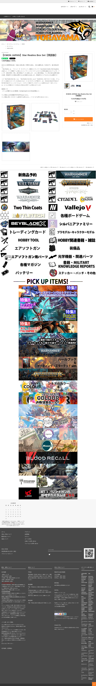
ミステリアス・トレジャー (91, 665)
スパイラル (83, 641)
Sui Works (90, 606)
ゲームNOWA (84, 628)
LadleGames (83, 592)
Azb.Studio (83, 579)
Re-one (89, 599)
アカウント (72, 1)
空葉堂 (89, 641)
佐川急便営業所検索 (6, 591)
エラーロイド (91, 618)
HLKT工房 (83, 587)
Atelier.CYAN (90, 577)
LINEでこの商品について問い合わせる (49, 167)
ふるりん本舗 (91, 658)
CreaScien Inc (91, 580)
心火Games (83, 631)
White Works (83, 615)
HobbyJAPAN (91, 587)
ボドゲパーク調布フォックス (91, 661)
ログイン (81, 1)
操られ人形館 (84, 643)
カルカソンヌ (91, 621)
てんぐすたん (84, 645)
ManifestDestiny (84, 593)
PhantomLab (90, 597)
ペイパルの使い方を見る (59, 606)
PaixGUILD (83, 597)
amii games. (90, 576)
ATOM (6, 549)
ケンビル (90, 628)
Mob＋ (82, 596)
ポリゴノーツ (84, 663)
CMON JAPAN (10, 48)
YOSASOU (90, 615)
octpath (89, 596)
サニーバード (91, 634)
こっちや (90, 631)
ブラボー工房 (84, 658)
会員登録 (91, 1)
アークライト (84, 617)
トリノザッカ (91, 647)
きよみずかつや (84, 624)
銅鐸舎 (89, 645)
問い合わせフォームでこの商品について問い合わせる (72, 167)
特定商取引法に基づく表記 (87, 125)
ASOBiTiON (83, 577)
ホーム (3, 44)
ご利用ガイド (7, 16)
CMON (23, 44)
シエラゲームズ (84, 637)
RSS (3, 549)
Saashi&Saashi (84, 602)
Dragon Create (84, 582)
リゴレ (82, 672)
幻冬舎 (89, 629)
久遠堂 (89, 624)
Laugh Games (91, 592)
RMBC (82, 601)
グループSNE (84, 625)
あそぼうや (90, 617)
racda (82, 599)
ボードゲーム (10, 46)
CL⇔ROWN (90, 579)
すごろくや (90, 638)
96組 (89, 573)
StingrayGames (84, 606)
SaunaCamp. (90, 602)
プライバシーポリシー (7, 553)
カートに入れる (78, 119)
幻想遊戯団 (83, 629)
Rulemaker (90, 601)
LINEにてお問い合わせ (19, 16)
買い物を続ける (90, 167)
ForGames (83, 585)
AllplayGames (84, 576)
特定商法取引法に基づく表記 (9, 551)
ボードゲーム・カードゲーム (13, 44)
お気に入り (78, 101)
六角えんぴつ (91, 675)
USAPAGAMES (91, 611)
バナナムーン (84, 650)
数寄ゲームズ (91, 637)
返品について (90, 123)
